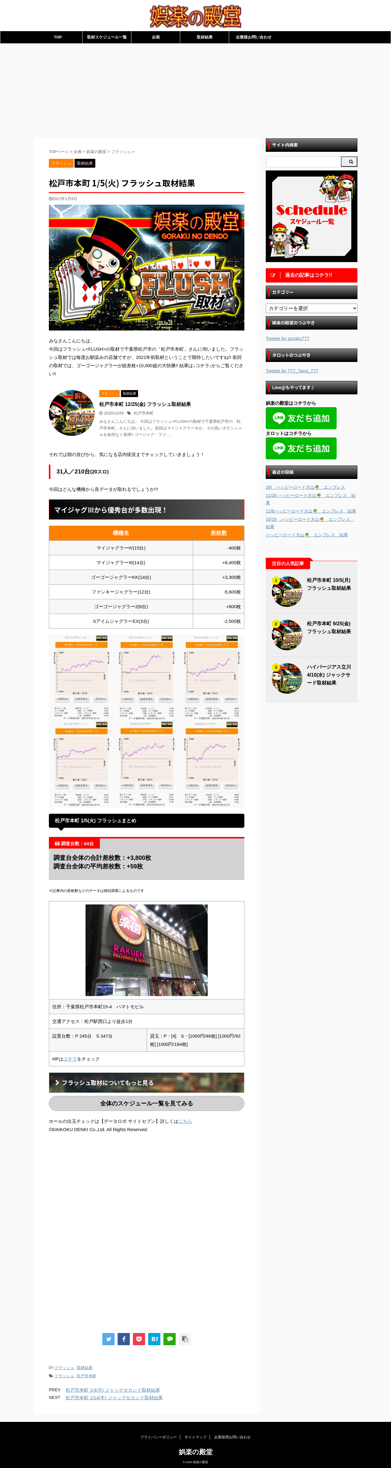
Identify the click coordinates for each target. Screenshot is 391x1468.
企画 (156, 37)
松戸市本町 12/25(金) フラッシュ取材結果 (145, 404)
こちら (185, 1121)
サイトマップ (195, 1435)
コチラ (70, 1058)
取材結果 (205, 37)
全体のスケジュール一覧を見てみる (146, 1103)
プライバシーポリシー (158, 1435)
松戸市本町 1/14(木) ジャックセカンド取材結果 (114, 1397)
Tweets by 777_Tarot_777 (292, 370)
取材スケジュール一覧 (107, 37)
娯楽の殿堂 (196, 1450)
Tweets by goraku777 (287, 338)
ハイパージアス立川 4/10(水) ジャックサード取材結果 (329, 674)
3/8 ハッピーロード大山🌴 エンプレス (305, 487)
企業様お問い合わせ (254, 37)
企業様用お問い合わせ (232, 1435)
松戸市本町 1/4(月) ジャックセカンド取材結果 (113, 1390)
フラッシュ (64, 1367)
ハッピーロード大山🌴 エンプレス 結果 (307, 534)
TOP (58, 37)
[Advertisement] (195, 89)
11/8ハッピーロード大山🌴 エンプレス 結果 (311, 511)
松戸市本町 (144, 413)
